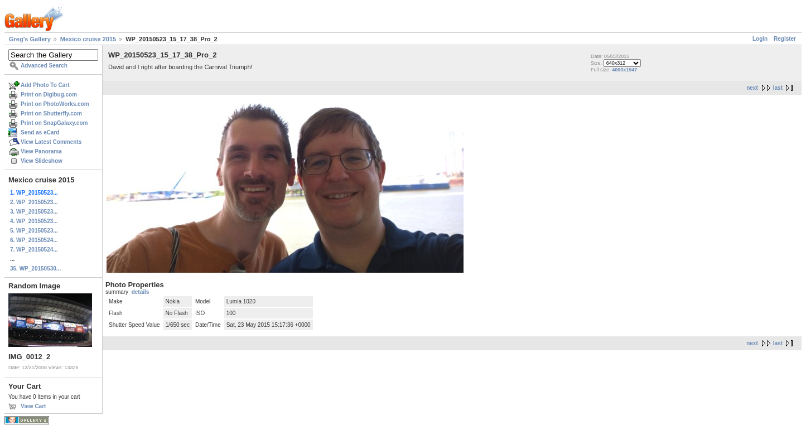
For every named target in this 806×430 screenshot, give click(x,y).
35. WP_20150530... (35, 268)
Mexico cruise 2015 (88, 39)
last (778, 88)
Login (760, 39)
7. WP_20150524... (34, 250)
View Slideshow (41, 161)
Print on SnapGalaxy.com (54, 123)
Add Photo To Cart (45, 85)
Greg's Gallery (30, 39)
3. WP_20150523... (34, 212)
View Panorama (41, 151)
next (752, 88)
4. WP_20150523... (34, 221)
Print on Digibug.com (49, 94)
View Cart (33, 406)
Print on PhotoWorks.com (55, 104)
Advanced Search (44, 65)
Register (785, 39)
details (140, 292)
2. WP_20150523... (34, 202)
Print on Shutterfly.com (51, 113)
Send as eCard (40, 132)
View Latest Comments (51, 142)
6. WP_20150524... (34, 240)
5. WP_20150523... (34, 231)
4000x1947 (624, 70)
